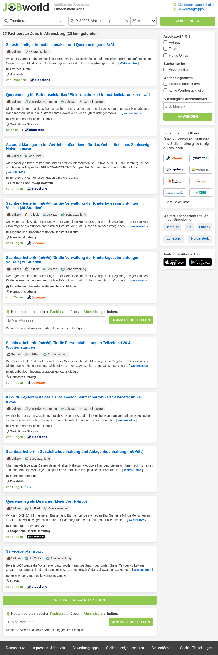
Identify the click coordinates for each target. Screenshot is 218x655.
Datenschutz (15, 648)
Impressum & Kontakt (48, 648)
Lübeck (204, 227)
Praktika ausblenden (184, 84)
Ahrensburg (55, 33)
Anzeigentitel (179, 69)
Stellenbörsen (162, 648)
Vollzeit (174, 42)
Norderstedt (200, 238)
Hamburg (172, 227)
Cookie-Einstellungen (196, 648)
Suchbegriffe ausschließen (185, 99)
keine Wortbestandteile (186, 90)
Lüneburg (174, 238)
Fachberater (18, 33)
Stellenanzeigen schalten (196, 4)
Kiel (189, 227)
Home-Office (178, 55)
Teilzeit (174, 49)
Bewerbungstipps (191, 9)
